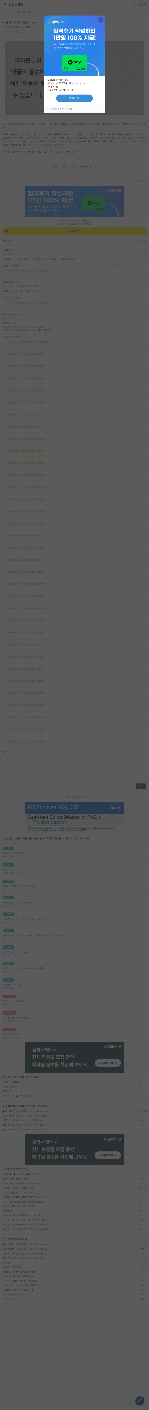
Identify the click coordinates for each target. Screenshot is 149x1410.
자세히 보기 (74, 98)
